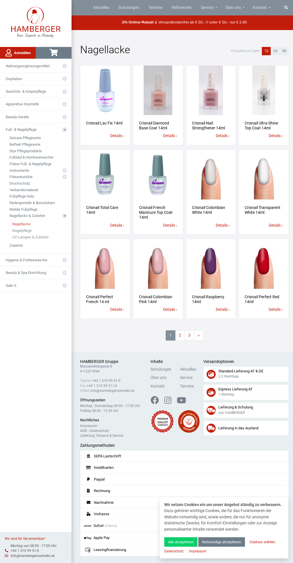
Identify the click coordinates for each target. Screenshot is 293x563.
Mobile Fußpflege (23, 209)
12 (266, 51)
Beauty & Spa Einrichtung (26, 272)
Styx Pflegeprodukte (25, 151)
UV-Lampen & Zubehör (30, 237)
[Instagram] (170, 402)
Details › (117, 135)
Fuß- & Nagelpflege (21, 129)
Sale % (11, 285)
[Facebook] (157, 402)
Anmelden (18, 53)
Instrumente (19, 170)
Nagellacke (21, 224)
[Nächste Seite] (198, 335)
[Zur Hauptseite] (36, 21)
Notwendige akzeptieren (221, 542)
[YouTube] (181, 402)
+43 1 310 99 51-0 (25, 551)
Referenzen (182, 7)
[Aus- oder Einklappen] (64, 66)
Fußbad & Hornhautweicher (31, 157)
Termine (156, 7)
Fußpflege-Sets (21, 196)
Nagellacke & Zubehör (27, 216)
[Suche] (286, 7)
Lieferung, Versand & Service (101, 436)
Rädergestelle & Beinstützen (32, 203)
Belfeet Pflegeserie (24, 144)
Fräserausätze (21, 177)
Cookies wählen (262, 542)
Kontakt (260, 7)
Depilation (14, 79)
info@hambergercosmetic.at (33, 556)
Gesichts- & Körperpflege (26, 91)
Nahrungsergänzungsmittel (28, 66)
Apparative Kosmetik (22, 104)
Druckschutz (19, 183)
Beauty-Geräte (17, 117)
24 (275, 51)
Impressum (89, 426)
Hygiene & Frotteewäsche (26, 260)
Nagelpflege (22, 230)
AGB (83, 431)
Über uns (233, 7)
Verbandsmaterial (23, 190)
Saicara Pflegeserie (25, 138)
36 (284, 51)
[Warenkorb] (54, 53)
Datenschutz (99, 431)
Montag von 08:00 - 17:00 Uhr (34, 546)
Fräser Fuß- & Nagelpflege (30, 164)
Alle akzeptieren (181, 542)
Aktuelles (101, 7)
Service (207, 7)
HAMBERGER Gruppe (99, 361)
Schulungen (128, 7)
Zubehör (16, 245)
